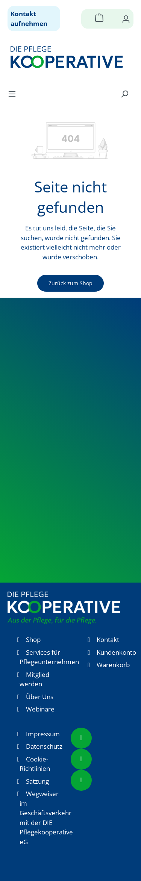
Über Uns (39, 696)
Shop (33, 639)
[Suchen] (124, 93)
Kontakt (108, 639)
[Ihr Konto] (125, 19)
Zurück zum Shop (70, 283)
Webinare (40, 709)
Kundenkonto (116, 652)
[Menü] (14, 93)
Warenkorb (113, 664)
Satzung (37, 781)
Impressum (43, 734)
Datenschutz (44, 746)
